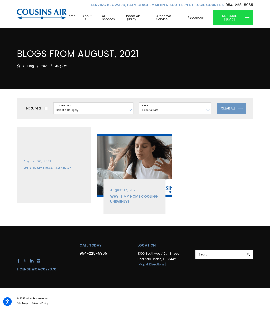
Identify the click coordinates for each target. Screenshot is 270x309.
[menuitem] (72, 18)
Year (145, 105)
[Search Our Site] (248, 254)
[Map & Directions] (151, 264)
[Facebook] (18, 261)
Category (63, 105)
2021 (44, 66)
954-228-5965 (239, 5)
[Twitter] (25, 261)
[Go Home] (18, 65)
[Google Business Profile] (38, 261)
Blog (30, 66)
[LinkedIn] (32, 261)
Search (204, 254)
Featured (32, 108)
